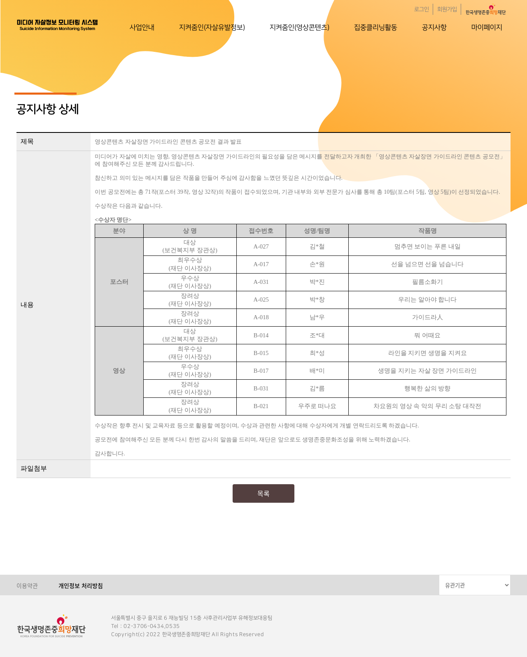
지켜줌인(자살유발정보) (212, 27)
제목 (27, 141)
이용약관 (27, 585)
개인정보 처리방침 (80, 585)
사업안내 (142, 27)
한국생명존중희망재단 (57, 24)
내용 (27, 304)
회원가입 (447, 9)
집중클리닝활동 (375, 27)
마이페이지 (486, 27)
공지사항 (434, 27)
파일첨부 (34, 468)
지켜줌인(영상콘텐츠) (299, 27)
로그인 (421, 9)
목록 (263, 493)
